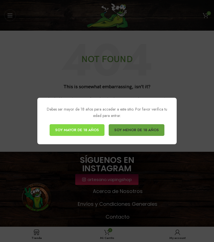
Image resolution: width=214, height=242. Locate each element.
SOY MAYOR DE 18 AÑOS (77, 130)
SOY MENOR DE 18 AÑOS (136, 130)
